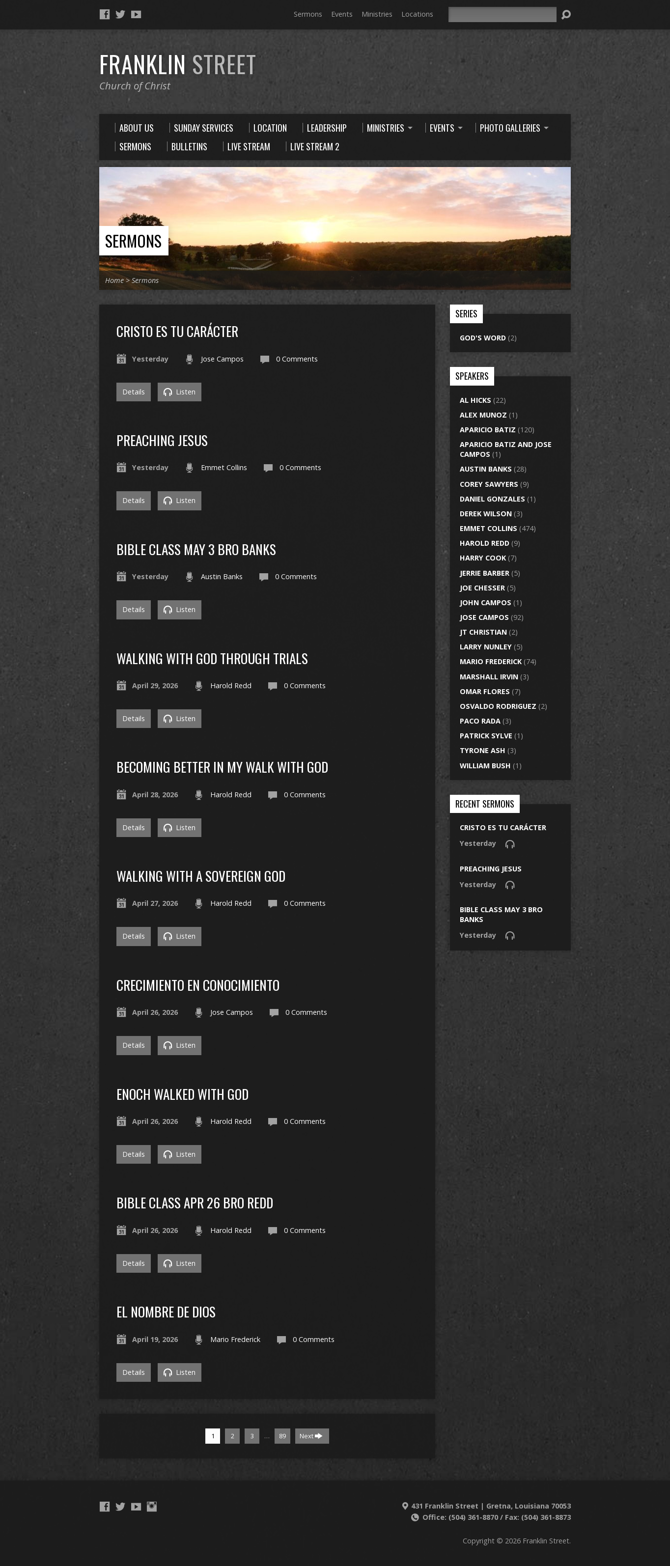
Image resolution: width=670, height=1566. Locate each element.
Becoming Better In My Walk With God (222, 766)
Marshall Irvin (489, 676)
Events (342, 14)
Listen (179, 391)
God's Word (483, 337)
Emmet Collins (224, 467)
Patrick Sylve (486, 735)
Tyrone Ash (482, 750)
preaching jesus (162, 440)
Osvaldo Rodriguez (498, 706)
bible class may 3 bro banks (196, 549)
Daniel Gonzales (492, 498)
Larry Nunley (486, 646)
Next (311, 1435)
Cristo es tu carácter (177, 331)
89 (282, 1435)
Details (133, 391)
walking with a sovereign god (200, 876)
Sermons (308, 14)
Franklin (177, 64)
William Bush (485, 765)
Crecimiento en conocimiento (197, 985)
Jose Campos (222, 359)
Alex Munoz (483, 414)
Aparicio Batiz (488, 429)
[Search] (502, 14)
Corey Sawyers (489, 484)
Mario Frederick (235, 1339)
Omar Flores (485, 691)
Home (114, 280)
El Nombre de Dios (166, 1311)
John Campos (485, 602)
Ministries (377, 14)
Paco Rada (480, 721)
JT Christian (483, 632)
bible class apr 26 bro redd (194, 1202)
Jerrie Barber (484, 573)
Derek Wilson (486, 513)
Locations (417, 14)
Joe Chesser (482, 587)
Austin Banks (222, 576)
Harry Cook (483, 557)
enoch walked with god (182, 1094)
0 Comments (297, 359)
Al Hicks (475, 400)
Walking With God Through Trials (212, 658)
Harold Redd (230, 685)
